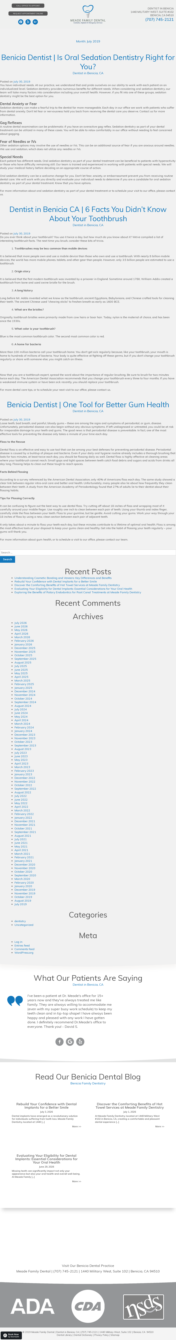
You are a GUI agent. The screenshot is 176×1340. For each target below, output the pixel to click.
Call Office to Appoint (28, 5)
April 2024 (21, 720)
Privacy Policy (101, 1335)
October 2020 (23, 871)
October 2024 (23, 698)
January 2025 (23, 688)
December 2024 (24, 691)
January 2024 (23, 731)
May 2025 (21, 673)
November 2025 (25, 651)
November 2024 (25, 695)
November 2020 (25, 868)
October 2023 (23, 742)
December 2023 (24, 734)
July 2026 (20, 623)
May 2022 (21, 803)
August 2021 (22, 835)
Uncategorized (23, 925)
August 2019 (22, 900)
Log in (18, 942)
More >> (76, 1126)
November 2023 (25, 738)
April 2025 (21, 677)
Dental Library (64, 1335)
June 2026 (21, 626)
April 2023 (21, 763)
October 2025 (23, 655)
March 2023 (22, 767)
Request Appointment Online (28, 13)
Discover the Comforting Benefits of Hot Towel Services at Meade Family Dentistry (67, 585)
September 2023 (25, 745)
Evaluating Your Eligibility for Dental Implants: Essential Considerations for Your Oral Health (73, 588)
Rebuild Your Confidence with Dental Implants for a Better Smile (55, 581)
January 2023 (23, 774)
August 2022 (22, 792)
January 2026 (23, 644)
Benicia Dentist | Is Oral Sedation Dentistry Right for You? (88, 61)
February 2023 (24, 771)
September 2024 (25, 702)
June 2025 (21, 669)
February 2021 (24, 857)
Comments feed (24, 949)
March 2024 (22, 723)
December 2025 (24, 648)
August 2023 (22, 749)
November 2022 (25, 781)
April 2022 (21, 806)
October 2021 (23, 828)
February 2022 (24, 814)
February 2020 (24, 882)
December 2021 (24, 821)
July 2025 (20, 666)
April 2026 (21, 633)
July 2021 (20, 839)
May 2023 (21, 760)
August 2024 (22, 706)
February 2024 (24, 727)
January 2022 (23, 817)
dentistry (20, 921)
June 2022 (21, 799)
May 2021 (21, 846)
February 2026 (24, 640)
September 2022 (25, 788)
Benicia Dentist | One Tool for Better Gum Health (88, 404)
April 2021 (21, 850)
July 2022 (20, 796)
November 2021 (25, 824)
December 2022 (24, 778)
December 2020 (24, 864)
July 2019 (20, 904)
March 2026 (22, 637)
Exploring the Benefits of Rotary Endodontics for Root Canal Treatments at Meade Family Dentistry (78, 592)
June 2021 (21, 843)
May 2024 (21, 716)
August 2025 (22, 662)
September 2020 (25, 875)
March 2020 (22, 879)
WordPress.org (23, 952)
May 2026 (21, 630)
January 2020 (23, 886)
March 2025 (22, 680)
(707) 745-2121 (159, 19)
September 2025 (25, 659)
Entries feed (22, 945)
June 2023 (21, 756)
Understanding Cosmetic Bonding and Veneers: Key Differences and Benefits (63, 578)
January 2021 (23, 861)
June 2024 (21, 713)
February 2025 (24, 684)
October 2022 (23, 785)
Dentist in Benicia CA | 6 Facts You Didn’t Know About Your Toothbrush (88, 213)
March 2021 (22, 853)
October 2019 (23, 897)
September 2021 (25, 832)
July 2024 (20, 709)
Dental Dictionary (82, 1335)
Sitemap (115, 1335)
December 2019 (24, 889)
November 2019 (25, 893)
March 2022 (22, 810)
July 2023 (20, 752)
